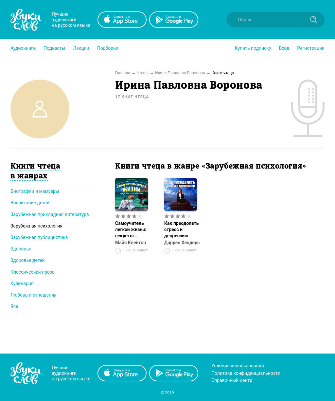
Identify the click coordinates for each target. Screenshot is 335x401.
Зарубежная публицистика (39, 237)
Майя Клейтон (130, 242)
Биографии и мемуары (34, 191)
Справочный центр (231, 380)
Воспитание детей (29, 202)
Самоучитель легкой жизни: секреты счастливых (130, 230)
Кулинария (22, 283)
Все (14, 306)
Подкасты (54, 48)
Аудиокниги (23, 48)
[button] (23, 48)
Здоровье (20, 248)
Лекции (81, 48)
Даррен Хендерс (182, 242)
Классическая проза (32, 272)
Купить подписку (253, 48)
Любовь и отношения (33, 295)
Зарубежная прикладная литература (49, 214)
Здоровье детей (27, 260)
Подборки (107, 48)
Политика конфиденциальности (245, 373)
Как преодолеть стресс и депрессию (181, 229)
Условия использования (237, 365)
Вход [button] (284, 48)
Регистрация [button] (311, 48)
